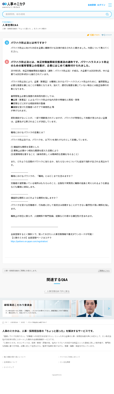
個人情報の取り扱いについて (15, 357)
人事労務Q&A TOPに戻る (58, 291)
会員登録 (92, 5)
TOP (6, 322)
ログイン (101, 5)
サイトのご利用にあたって (70, 357)
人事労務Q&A (14, 322)
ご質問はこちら (104, 271)
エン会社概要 (65, 362)
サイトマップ (9, 367)
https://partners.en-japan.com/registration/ (29, 241)
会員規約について (10, 362)
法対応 (23, 322)
